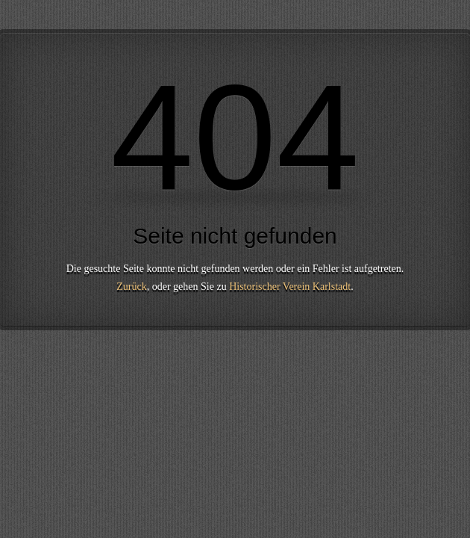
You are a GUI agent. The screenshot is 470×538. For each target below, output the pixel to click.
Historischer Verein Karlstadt (290, 286)
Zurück (131, 286)
